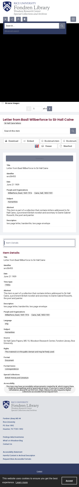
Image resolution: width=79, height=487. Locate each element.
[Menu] (73, 19)
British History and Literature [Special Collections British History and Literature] (16, 378)
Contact (39, 471)
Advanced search (12, 31)
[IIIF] (36, 146)
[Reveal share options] (12, 19)
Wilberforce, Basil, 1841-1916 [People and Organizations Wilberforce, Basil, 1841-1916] (20, 193)
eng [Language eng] (6, 324)
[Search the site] (32, 26)
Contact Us (7, 444)
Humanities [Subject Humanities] (13, 202)
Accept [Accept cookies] (69, 481)
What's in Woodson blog (13, 441)
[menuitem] (39, 471)
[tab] (39, 158)
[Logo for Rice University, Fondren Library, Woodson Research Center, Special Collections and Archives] (21, 406)
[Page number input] (37, 108)
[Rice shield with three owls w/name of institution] (26, 8)
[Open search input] (5, 19)
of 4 (44, 109)
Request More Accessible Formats (17, 459)
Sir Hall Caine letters (12, 123)
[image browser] (11, 103)
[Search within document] (73, 131)
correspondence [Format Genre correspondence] (12, 369)
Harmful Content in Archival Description (19, 456)
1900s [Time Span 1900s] (7, 285)
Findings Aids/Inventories (13, 437)
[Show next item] (49, 108)
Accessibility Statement (12, 452)
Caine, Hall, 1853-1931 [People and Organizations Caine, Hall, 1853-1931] (43, 193)
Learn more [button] (22, 482)
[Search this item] (36, 131)
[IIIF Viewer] (48, 146)
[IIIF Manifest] (67, 146)
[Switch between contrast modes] (25, 19)
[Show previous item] (28, 108)
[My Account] (18, 19)
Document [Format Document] (9, 360)
